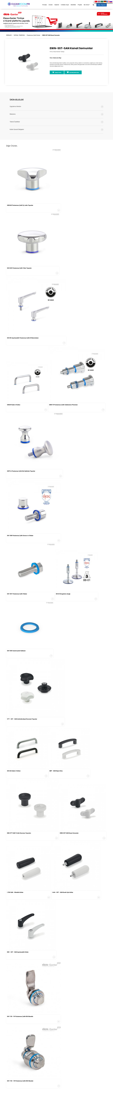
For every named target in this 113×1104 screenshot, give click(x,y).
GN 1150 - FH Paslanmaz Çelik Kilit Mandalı (20, 1016)
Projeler (80, 4)
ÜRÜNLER (9, 35)
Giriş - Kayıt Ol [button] (101, 5)
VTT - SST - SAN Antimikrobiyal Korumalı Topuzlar (22, 719)
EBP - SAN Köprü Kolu (56, 771)
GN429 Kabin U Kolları (13, 405)
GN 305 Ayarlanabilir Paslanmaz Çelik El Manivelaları (23, 338)
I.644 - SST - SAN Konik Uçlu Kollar (62, 892)
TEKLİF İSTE (56, 72)
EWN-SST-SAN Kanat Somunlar (69, 833)
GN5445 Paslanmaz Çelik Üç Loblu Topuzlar (20, 205)
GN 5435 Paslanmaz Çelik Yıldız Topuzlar (19, 268)
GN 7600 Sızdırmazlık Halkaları (16, 651)
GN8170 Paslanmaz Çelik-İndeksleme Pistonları (63, 405)
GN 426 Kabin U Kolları (14, 771)
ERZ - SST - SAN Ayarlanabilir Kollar (18, 952)
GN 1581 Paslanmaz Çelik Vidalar (17, 594)
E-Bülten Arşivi (65, 4)
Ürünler (51, 4)
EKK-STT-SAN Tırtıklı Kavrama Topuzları (19, 833)
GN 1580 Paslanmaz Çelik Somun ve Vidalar (20, 535)
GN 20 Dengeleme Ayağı (63, 594)
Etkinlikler (73, 4)
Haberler (56, 4)
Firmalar (44, 4)
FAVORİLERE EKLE (73, 72)
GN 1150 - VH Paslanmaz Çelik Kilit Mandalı (20, 1081)
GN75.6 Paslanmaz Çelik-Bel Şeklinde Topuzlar (21, 471)
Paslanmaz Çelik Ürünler (33, 35)
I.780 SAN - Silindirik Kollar (15, 892)
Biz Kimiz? (87, 4)
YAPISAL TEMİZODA (19, 35)
